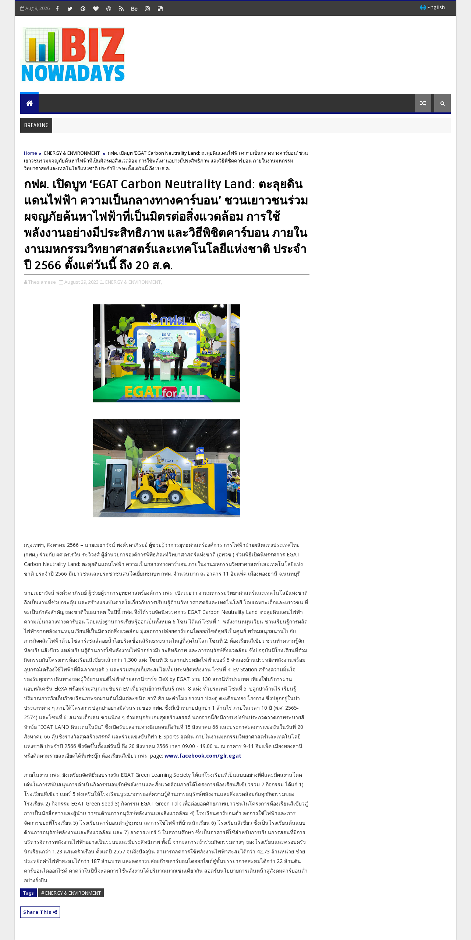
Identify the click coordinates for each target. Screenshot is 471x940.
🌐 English (432, 7)
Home (30, 153)
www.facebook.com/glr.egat (202, 755)
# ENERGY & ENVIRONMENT (71, 893)
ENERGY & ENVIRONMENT (72, 153)
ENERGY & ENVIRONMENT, (133, 282)
